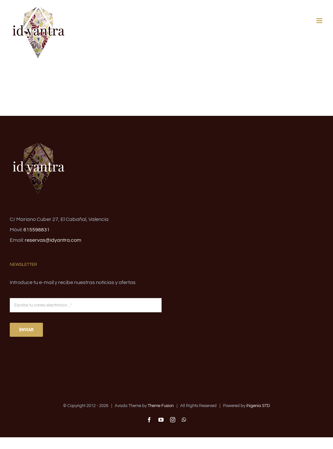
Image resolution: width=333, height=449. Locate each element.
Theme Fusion (161, 405)
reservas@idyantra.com (53, 240)
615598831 (36, 229)
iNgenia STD (258, 405)
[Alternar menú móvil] (319, 20)
